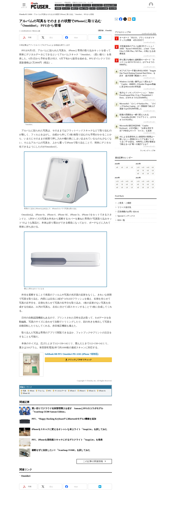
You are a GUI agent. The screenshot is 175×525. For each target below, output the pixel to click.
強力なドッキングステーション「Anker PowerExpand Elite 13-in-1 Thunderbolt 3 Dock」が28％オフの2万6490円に (136, 95)
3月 (122, 167)
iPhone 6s (102, 391)
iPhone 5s (92, 391)
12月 (138, 167)
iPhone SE (26, 393)
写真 (24, 391)
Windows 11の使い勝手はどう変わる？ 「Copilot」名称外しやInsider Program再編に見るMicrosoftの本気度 (137, 84)
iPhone (32, 391)
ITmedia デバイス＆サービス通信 (116, 18)
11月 (143, 167)
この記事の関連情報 (93, 461)
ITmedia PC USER (25, 14)
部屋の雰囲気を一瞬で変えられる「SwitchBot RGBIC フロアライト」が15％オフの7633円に (137, 117)
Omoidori (25, 476)
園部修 (101, 30)
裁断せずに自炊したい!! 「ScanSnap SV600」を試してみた (61, 450)
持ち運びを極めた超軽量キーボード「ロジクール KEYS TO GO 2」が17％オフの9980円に (137, 62)
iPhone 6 (82, 391)
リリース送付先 (124, 207)
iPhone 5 (73, 391)
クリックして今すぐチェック (80, 360)
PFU (49, 391)
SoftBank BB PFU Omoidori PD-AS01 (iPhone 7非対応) (71, 354)
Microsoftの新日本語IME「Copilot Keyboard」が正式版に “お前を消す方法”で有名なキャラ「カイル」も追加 (136, 128)
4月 (117, 167)
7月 (143, 170)
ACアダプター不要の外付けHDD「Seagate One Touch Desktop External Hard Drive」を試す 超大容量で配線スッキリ (137, 73)
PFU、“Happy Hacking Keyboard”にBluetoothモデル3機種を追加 (64, 419)
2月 (127, 167)
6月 (148, 170)
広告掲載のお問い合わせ (128, 212)
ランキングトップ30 (147, 151)
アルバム (41, 391)
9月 (153, 167)
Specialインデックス (126, 216)
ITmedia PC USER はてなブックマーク (134, 18)
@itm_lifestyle (125, 18)
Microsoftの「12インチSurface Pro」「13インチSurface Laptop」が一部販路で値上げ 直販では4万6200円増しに (138, 106)
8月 (138, 170)
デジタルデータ (60, 391)
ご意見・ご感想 (124, 203)
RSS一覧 (121, 220)
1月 (132, 167)
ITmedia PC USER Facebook (121, 18)
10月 (148, 167)
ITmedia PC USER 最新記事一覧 (129, 18)
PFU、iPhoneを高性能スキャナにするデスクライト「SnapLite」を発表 (67, 440)
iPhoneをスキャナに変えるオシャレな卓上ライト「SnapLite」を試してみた (69, 429)
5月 (153, 170)
